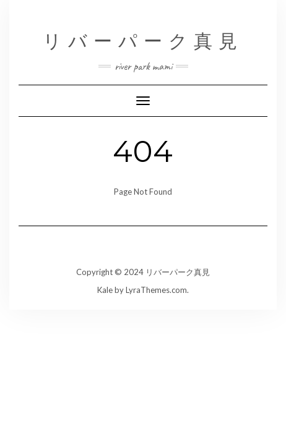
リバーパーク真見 (143, 41)
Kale (105, 290)
